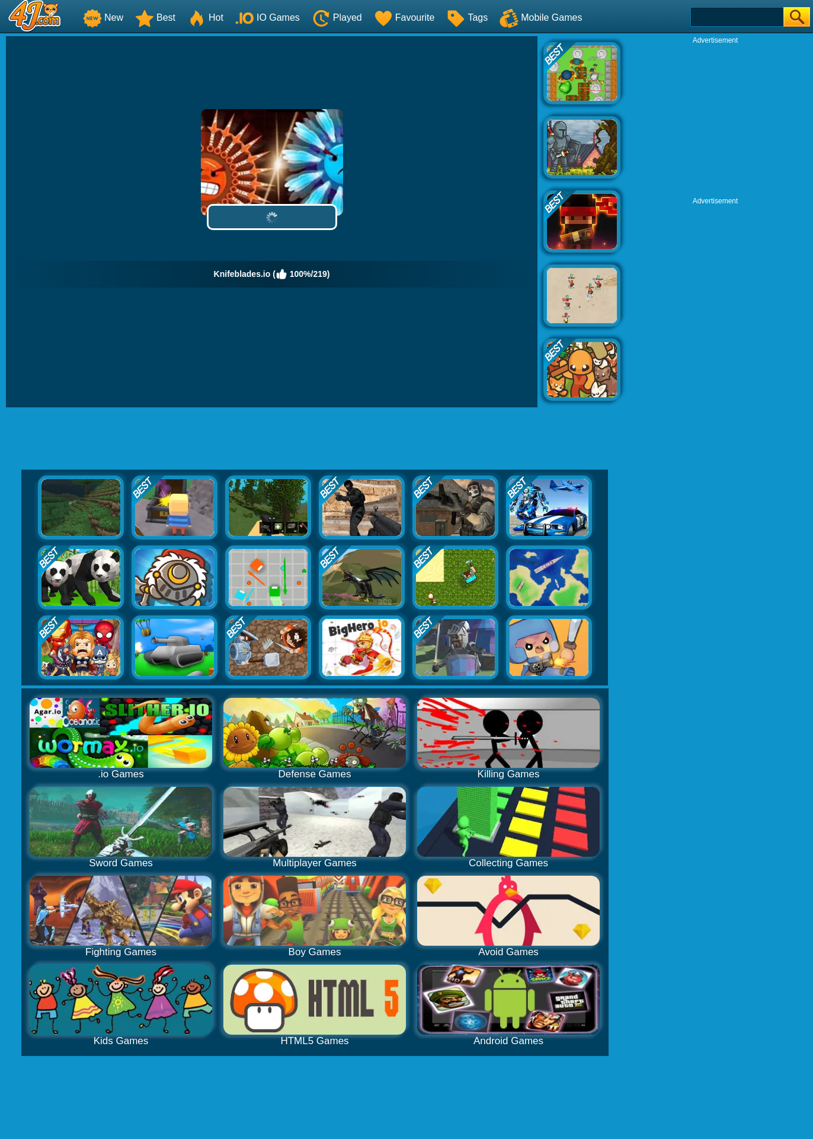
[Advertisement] (715, 119)
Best (155, 17)
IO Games (267, 17)
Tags (467, 17)
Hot (205, 17)
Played (337, 17)
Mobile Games (541, 17)
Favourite (404, 17)
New (103, 17)
